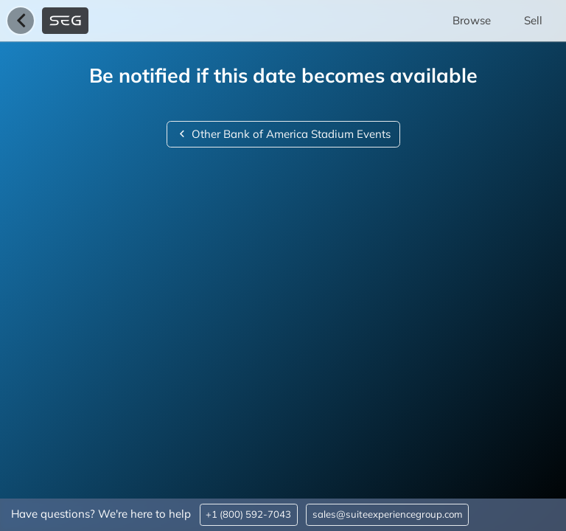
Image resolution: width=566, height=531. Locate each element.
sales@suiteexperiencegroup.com (387, 514)
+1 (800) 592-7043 (248, 514)
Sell (533, 20)
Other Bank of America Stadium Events (283, 134)
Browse (472, 20)
